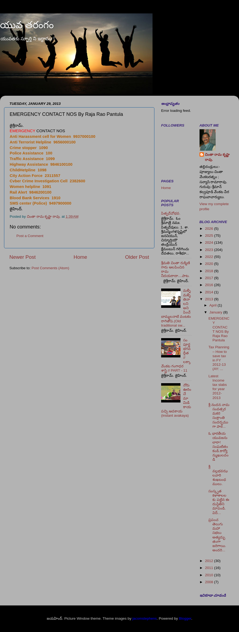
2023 (209, 250)
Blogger (185, 618)
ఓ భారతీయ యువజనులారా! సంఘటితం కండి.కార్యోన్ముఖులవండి (218, 446)
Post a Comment (30, 236)
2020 (209, 264)
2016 (209, 285)
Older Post (137, 257)
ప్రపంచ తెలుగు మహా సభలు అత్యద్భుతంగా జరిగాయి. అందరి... (217, 535)
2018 (209, 271)
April (213, 305)
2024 (209, 243)
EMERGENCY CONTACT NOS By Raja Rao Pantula (218, 329)
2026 (209, 229)
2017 (209, 278)
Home (80, 257)
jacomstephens (144, 618)
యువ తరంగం (27, 24)
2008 (209, 582)
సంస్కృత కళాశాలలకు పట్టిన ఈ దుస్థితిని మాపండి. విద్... (218, 502)
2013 (209, 299)
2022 (209, 257)
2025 (209, 236)
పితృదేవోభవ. (170, 213)
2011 (209, 568)
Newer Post (22, 257)
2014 (209, 292)
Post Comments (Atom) (50, 268)
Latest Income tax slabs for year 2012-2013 (217, 387)
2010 (209, 575)
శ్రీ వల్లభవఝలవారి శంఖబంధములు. (218, 475)
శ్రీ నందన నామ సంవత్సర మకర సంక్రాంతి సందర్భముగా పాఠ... (218, 415)
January (216, 312)
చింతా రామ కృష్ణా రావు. (217, 157)
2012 (209, 561)
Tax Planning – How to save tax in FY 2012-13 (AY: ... (218, 358)
